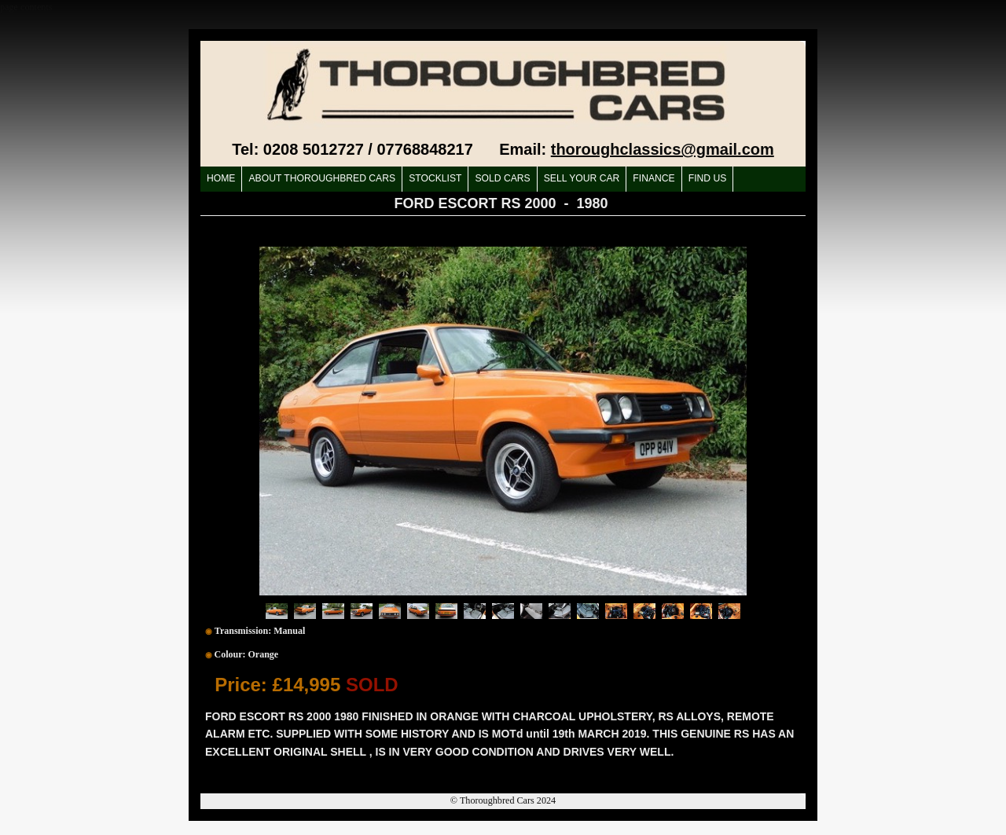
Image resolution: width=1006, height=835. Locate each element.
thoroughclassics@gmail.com (662, 149)
